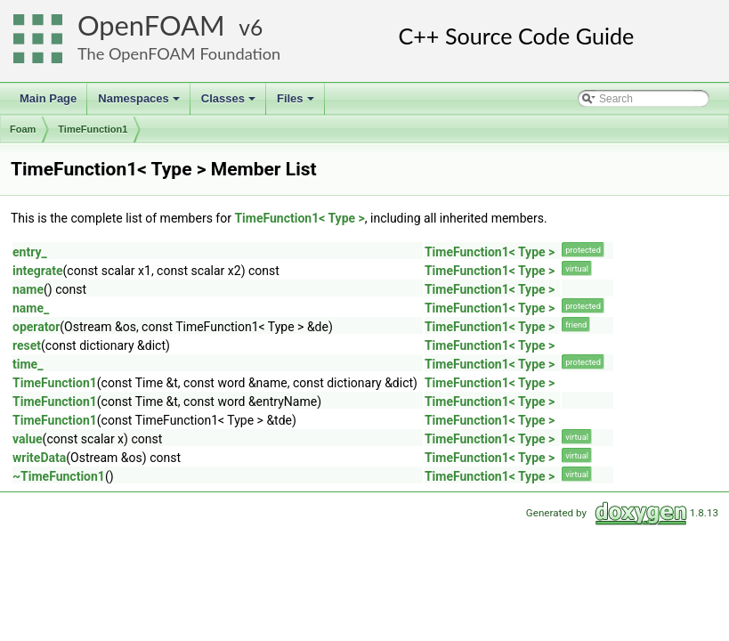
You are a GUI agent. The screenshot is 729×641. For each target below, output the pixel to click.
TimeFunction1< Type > (299, 218)
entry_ (29, 252)
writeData (39, 457)
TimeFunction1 (92, 129)
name (28, 289)
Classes (229, 103)
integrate (37, 271)
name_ (30, 308)
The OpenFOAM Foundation (178, 53)
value (27, 439)
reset (26, 345)
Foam (23, 129)
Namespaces (140, 103)
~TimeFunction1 (58, 476)
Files (297, 103)
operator (36, 327)
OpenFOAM (151, 25)
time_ (27, 364)
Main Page (48, 98)
